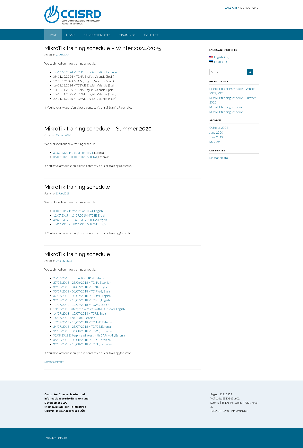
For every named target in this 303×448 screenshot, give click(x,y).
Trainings (127, 35)
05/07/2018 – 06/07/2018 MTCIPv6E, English (82, 291)
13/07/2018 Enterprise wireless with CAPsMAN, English (89, 309)
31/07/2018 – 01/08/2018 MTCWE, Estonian (82, 331)
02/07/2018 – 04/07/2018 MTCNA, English (80, 287)
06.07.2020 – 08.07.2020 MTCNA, (75, 157)
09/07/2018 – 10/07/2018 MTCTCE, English (81, 300)
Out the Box (61, 437)
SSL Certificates (97, 35)
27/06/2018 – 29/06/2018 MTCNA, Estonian (82, 282)
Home (53, 35)
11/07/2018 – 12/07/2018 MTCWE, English (81, 304)
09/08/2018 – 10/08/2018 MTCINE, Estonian (82, 344)
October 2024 (218, 127)
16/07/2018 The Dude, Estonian (74, 317)
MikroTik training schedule (77, 187)
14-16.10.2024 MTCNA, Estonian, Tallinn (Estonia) (85, 72)
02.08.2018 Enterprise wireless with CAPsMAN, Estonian (89, 335)
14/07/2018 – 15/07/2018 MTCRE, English (80, 313)
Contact (151, 35)
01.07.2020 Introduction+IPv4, (73, 152)
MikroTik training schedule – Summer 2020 (98, 128)
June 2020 (216, 132)
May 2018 (215, 142)
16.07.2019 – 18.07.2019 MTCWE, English (80, 224)
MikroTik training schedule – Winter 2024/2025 (102, 48)
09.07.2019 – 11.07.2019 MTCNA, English (80, 219)
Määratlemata (218, 157)
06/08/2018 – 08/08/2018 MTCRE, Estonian (82, 340)
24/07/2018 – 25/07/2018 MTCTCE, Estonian (82, 326)
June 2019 (216, 137)
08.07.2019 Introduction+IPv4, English (78, 211)
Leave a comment (54, 361)
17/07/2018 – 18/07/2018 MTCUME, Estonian (83, 322)
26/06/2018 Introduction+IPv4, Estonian (79, 278)
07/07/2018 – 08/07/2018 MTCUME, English (82, 296)
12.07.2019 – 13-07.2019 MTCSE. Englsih (80, 215)
